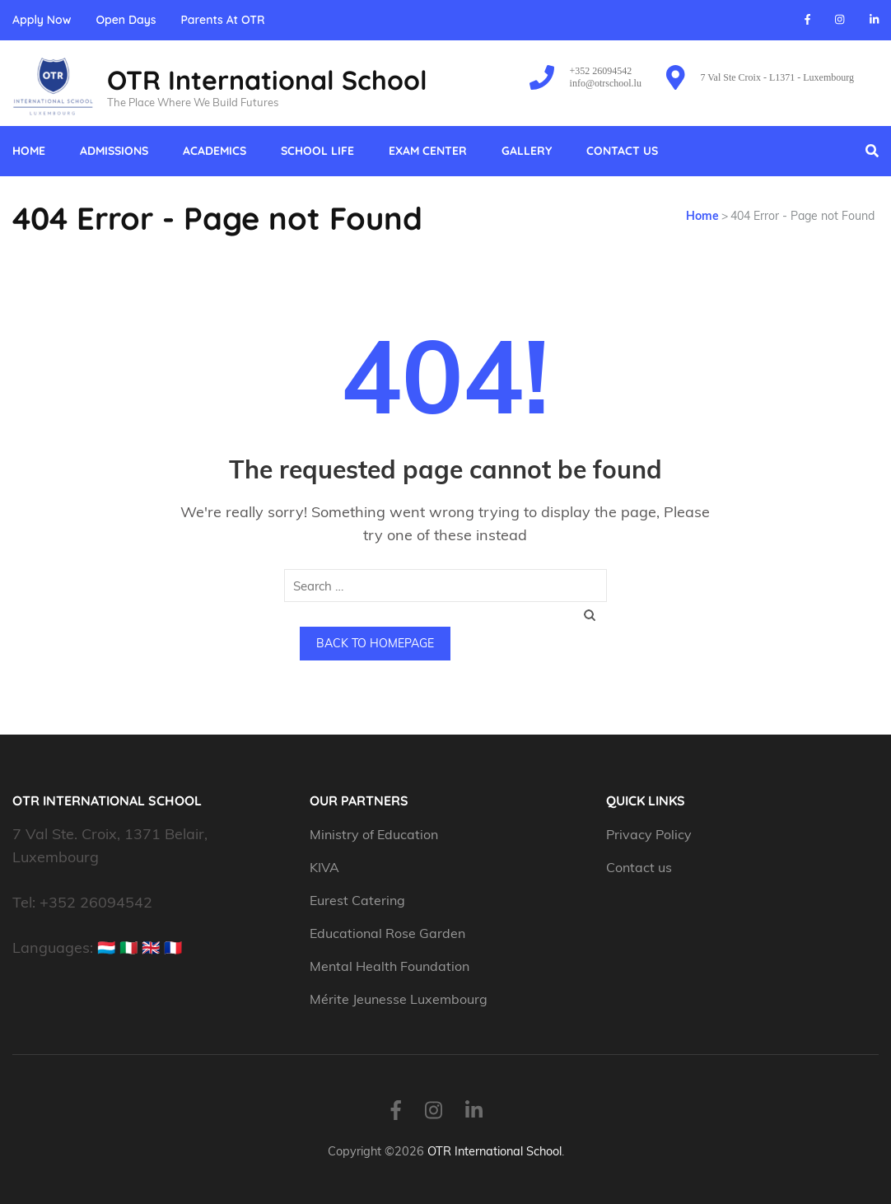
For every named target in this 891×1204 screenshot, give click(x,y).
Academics (214, 150)
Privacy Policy (649, 834)
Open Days (126, 20)
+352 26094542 (601, 71)
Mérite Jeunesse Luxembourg (398, 999)
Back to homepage (375, 643)
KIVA (324, 867)
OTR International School (267, 79)
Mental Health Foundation (389, 966)
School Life (317, 150)
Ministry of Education (375, 834)
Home (28, 150)
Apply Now (41, 20)
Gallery (526, 150)
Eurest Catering (357, 900)
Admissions (114, 150)
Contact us (622, 150)
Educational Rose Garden (387, 933)
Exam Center (428, 150)
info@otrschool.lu (605, 83)
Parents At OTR (222, 20)
